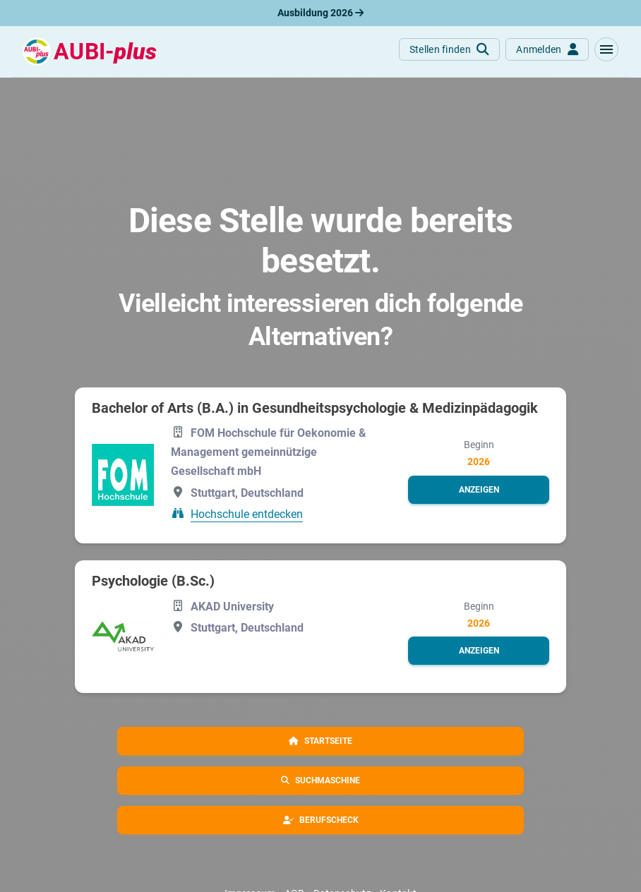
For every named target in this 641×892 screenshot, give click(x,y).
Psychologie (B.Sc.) (153, 580)
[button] (606, 49)
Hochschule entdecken (247, 514)
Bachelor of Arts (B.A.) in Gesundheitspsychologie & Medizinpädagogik (315, 407)
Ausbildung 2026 (320, 12)
